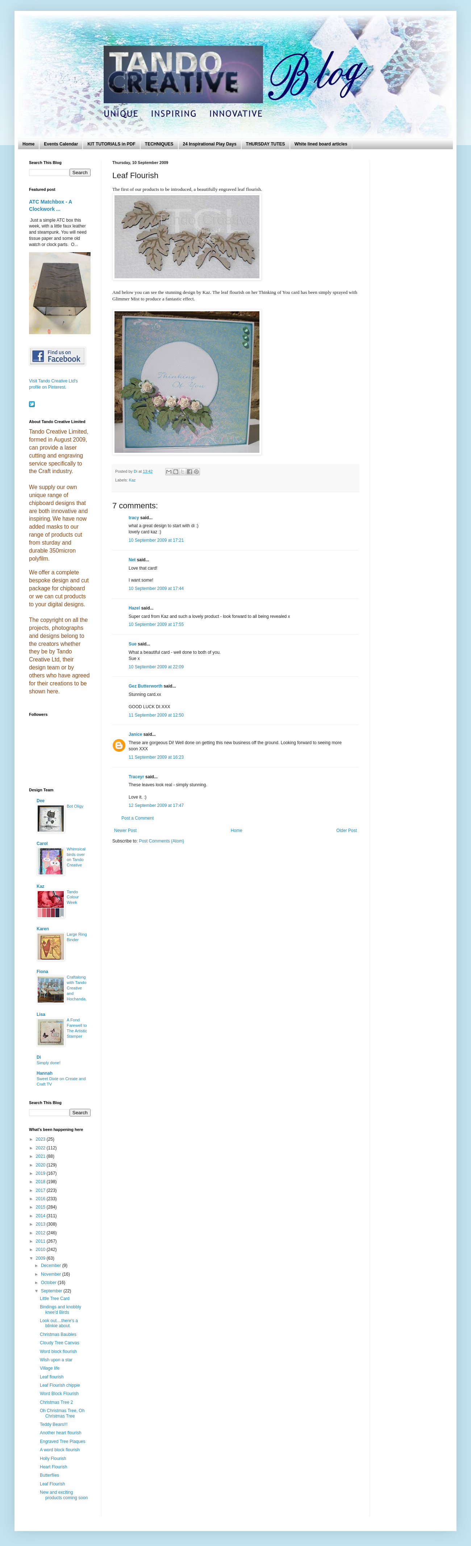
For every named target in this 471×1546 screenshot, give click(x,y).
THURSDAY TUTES (265, 144)
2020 (41, 1165)
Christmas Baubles (58, 1334)
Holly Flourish (53, 1458)
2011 (41, 1241)
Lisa (41, 1014)
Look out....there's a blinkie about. (59, 1323)
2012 (41, 1232)
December (51, 1265)
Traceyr (136, 776)
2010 (41, 1249)
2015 (41, 1207)
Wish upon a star (56, 1359)
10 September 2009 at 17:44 (156, 588)
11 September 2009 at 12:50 (156, 715)
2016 (41, 1198)
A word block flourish (60, 1449)
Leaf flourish (51, 1376)
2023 (41, 1139)
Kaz (132, 480)
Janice (135, 734)
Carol (42, 843)
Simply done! (49, 1063)
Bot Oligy (75, 806)
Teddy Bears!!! (54, 1424)
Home (28, 144)
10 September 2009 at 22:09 (156, 666)
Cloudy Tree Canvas (59, 1342)
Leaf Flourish (52, 1483)
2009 (41, 1258)
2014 (41, 1215)
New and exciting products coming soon (64, 1495)
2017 (41, 1190)
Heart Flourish (53, 1466)
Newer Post (125, 830)
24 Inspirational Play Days (210, 144)
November (51, 1274)
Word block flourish (58, 1351)
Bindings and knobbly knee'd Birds (60, 1309)
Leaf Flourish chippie (60, 1385)
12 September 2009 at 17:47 (156, 805)
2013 (41, 1224)
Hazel (134, 608)
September (52, 1290)
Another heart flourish (61, 1432)
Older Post (346, 830)
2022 (41, 1148)
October (49, 1282)
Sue (133, 644)
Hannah (45, 1073)
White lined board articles (321, 144)
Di (39, 1057)
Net (132, 559)
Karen (43, 928)
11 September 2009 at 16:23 (156, 757)
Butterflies (49, 1475)
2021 (41, 1156)
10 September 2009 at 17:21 (156, 540)
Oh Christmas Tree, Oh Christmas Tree (62, 1413)
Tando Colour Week (73, 897)
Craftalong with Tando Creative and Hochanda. (77, 988)
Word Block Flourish (59, 1393)
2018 (41, 1181)
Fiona (42, 971)
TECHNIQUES (159, 144)
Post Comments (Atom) (161, 841)
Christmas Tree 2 (56, 1402)
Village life (49, 1368)
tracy (134, 517)
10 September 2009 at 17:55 (156, 624)
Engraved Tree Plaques (62, 1441)
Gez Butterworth (145, 686)
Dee (41, 800)
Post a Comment (137, 818)
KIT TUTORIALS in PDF (111, 144)
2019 (41, 1173)
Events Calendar (61, 144)
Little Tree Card (55, 1298)
